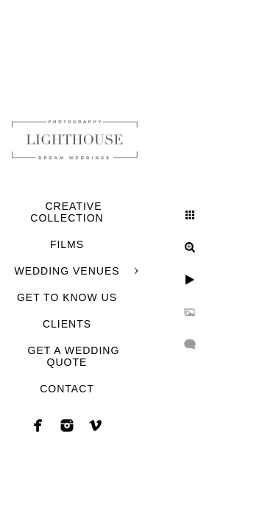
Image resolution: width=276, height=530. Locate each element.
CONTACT (67, 389)
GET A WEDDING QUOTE (74, 356)
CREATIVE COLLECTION (66, 212)
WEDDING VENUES (66, 271)
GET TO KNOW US (67, 297)
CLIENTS (67, 324)
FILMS (67, 244)
